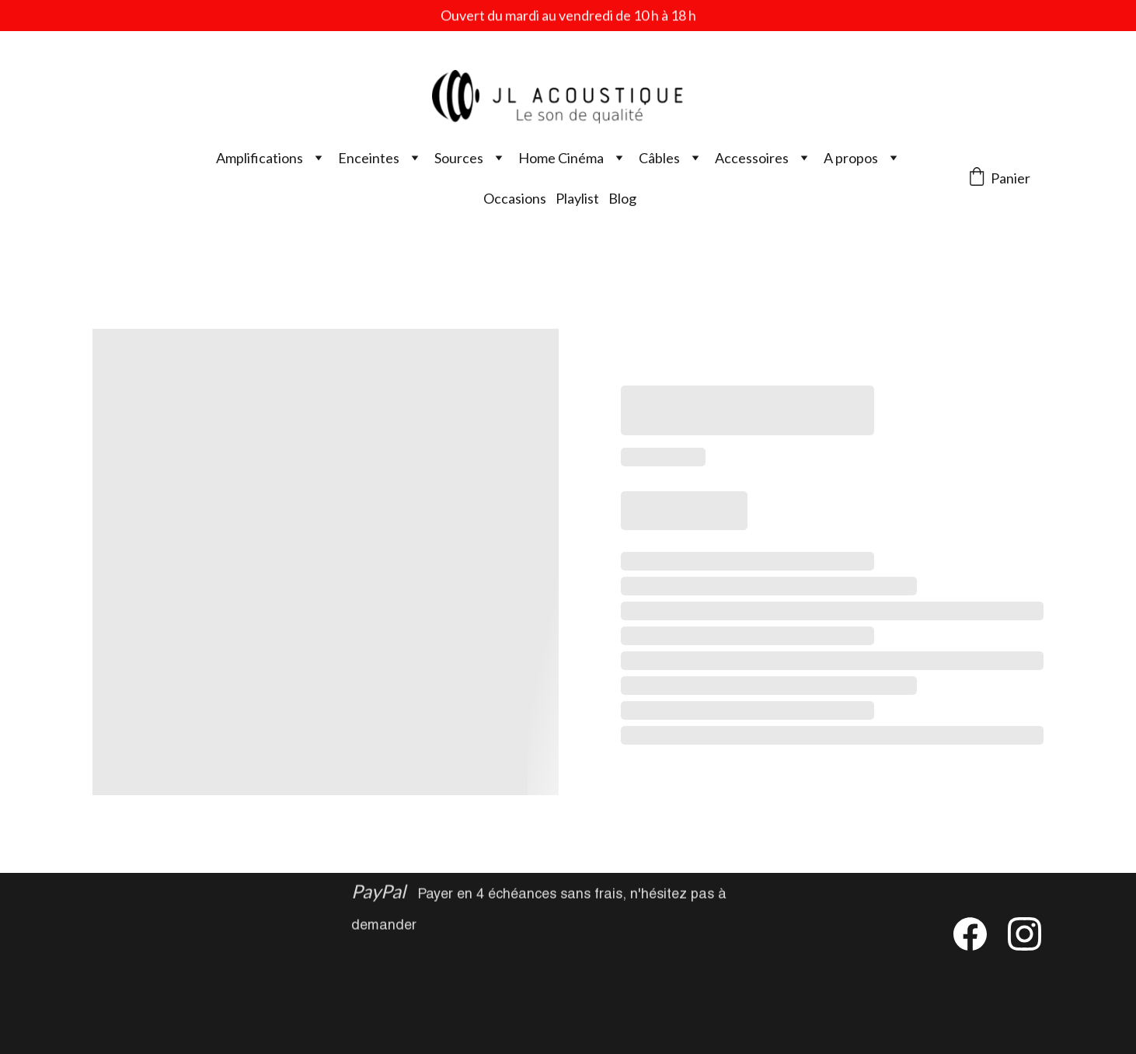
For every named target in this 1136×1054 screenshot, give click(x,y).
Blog (622, 198)
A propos (851, 157)
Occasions (514, 198)
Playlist (577, 198)
